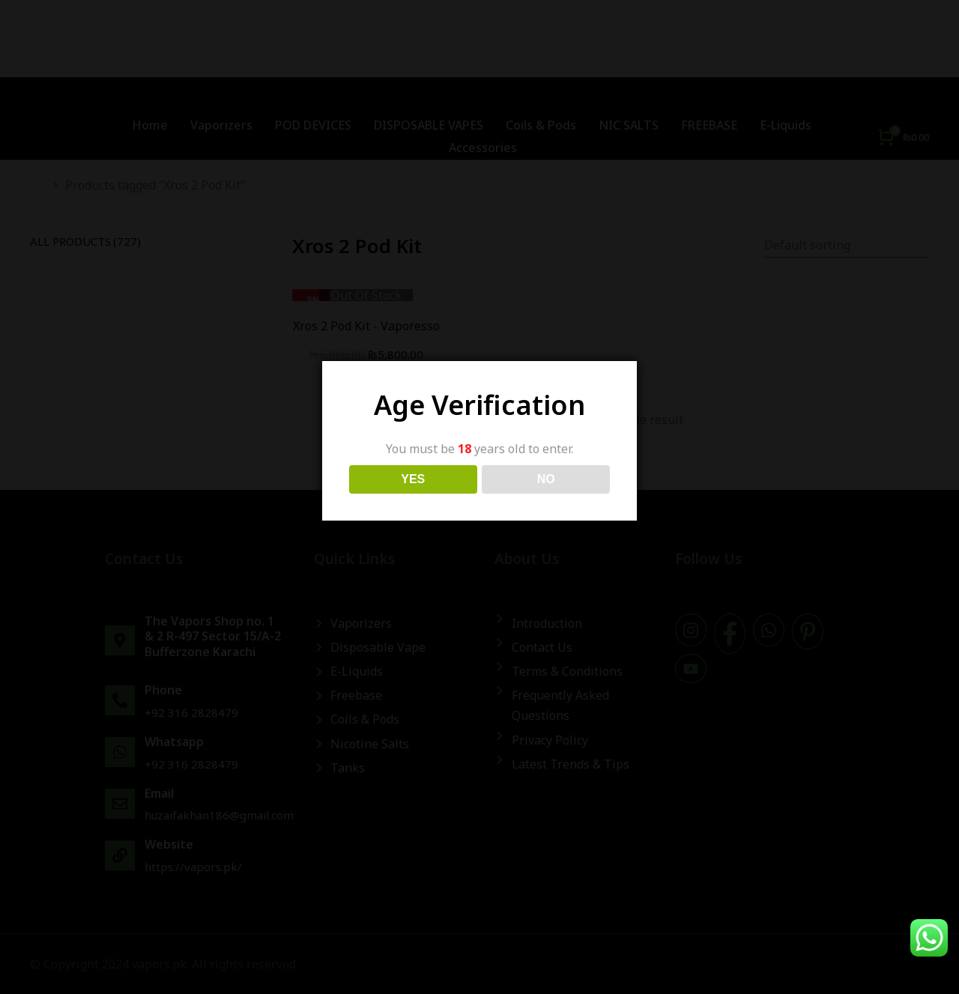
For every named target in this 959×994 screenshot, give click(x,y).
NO (546, 479)
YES (413, 479)
